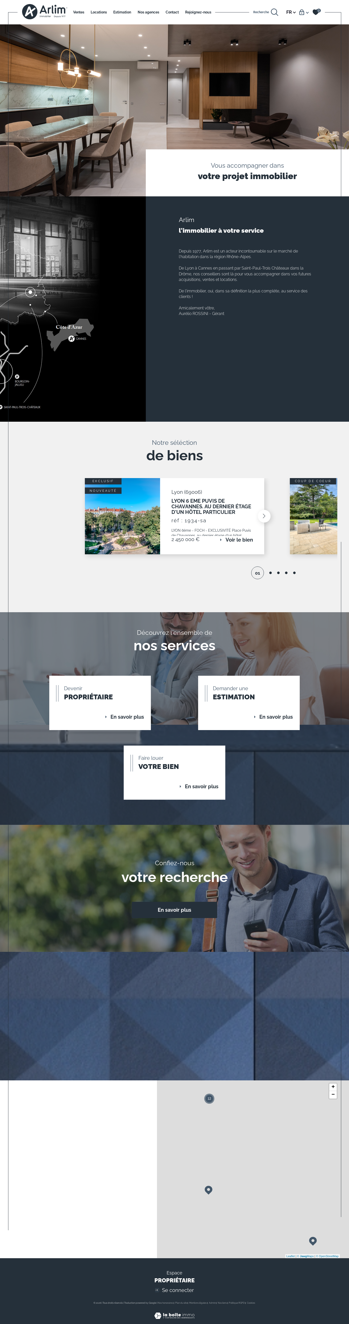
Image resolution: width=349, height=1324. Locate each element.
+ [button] (333, 1092)
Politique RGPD (237, 1308)
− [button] (333, 1100)
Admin (212, 1308)
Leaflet (291, 1261)
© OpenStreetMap (327, 1261)
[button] (263, 517)
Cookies (251, 1308)
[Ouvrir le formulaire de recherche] (266, 12)
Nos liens (222, 1308)
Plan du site (181, 1308)
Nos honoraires (165, 1308)
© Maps (305, 1261)
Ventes (78, 12)
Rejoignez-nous (198, 12)
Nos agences (148, 12)
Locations (99, 12)
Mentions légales (198, 1308)
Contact (172, 12)
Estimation (122, 12)
